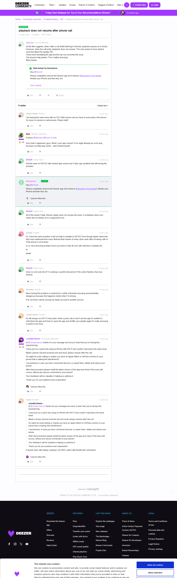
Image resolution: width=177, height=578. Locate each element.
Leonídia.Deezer (33, 339)
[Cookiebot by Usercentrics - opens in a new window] (16, 573)
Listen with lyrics (80, 536)
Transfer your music (81, 531)
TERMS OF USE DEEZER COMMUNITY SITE (77, 495)
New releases (102, 531)
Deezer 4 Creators (87, 5)
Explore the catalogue (105, 521)
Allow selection (155, 554)
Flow (75, 521)
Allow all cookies (155, 546)
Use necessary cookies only (155, 561)
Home (18, 19)
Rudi (28, 134)
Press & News (128, 521)
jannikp (29, 233)
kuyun (28, 399)
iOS (61, 19)
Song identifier (79, 526)
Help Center (122, 5)
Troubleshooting (50, 19)
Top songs (100, 526)
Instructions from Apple (90, 76)
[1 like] (35, 198)
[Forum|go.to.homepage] (23, 5)
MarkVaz (30, 43)
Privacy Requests (156, 539)
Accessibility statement (108, 495)
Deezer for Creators (130, 535)
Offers (49, 530)
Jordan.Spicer (32, 314)
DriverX (29, 160)
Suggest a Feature (106, 5)
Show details (137, 573)
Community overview (32, 19)
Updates (62, 5)
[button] (139, 5)
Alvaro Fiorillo (31, 113)
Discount (50, 535)
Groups (72, 5)
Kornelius (30, 289)
